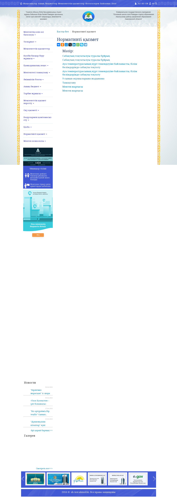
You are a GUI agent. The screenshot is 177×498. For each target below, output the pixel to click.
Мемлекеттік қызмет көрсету (35, 102)
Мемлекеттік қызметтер (71, 3)
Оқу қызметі (31, 110)
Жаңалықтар (30, 3)
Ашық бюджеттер (47, 3)
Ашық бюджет (32, 86)
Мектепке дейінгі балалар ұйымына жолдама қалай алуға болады (37, 177)
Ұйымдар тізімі (38, 168)
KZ (139, 3)
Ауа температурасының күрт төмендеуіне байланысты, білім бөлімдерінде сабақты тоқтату (99, 65)
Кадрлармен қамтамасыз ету (37, 118)
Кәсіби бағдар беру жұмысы (34, 57)
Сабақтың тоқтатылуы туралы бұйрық (86, 55)
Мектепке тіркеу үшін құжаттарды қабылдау (38, 185)
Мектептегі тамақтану (37, 72)
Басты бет (63, 31)
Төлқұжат (30, 41)
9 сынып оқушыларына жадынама (83, 78)
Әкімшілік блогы (34, 79)
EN (146, 3)
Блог (114, 3)
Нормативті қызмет (35, 134)
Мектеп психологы (35, 141)
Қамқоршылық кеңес (36, 65)
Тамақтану (69, 82)
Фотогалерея (92, 3)
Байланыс (105, 3)
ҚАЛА (28, 127)
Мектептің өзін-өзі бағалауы (34, 33)
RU (143, 3)
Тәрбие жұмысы (33, 93)
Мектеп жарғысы (72, 86)
